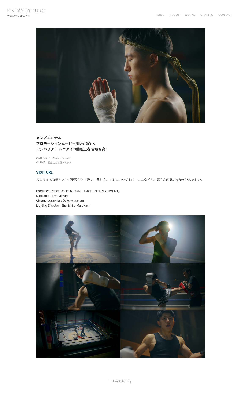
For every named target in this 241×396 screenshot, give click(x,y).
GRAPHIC (206, 15)
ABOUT (174, 15)
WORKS (190, 15)
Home (160, 15)
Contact (225, 15)
